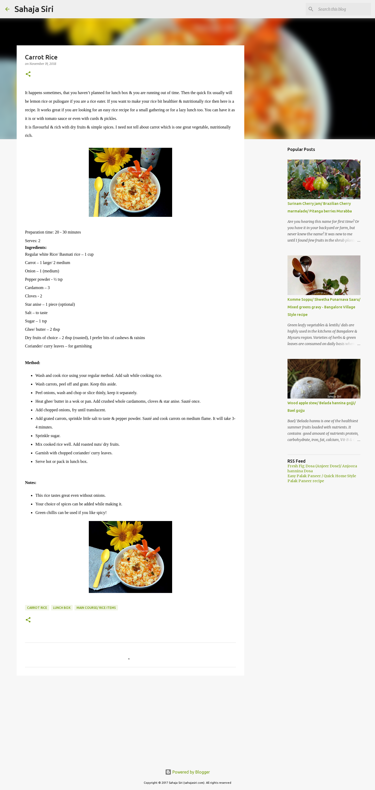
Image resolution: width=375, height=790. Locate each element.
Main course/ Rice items (96, 607)
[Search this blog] (343, 9)
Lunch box (62, 607)
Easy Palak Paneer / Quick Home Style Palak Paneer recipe (322, 478)
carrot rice (37, 607)
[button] (28, 74)
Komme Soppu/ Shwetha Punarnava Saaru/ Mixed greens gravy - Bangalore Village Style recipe (324, 307)
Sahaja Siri (34, 9)
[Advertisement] (130, 719)
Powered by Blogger (187, 772)
